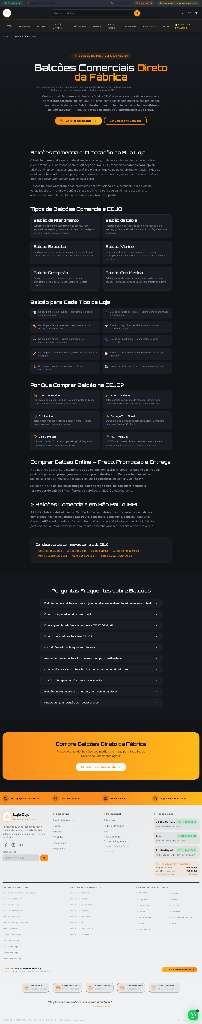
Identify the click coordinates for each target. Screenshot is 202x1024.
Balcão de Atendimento (13, 911)
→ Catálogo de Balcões (49, 550)
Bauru (140, 924)
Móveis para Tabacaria (79, 935)
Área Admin (109, 851)
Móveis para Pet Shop (79, 893)
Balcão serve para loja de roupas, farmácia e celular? (101, 691)
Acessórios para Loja (12, 959)
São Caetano (143, 930)
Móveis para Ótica (77, 923)
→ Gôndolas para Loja (82, 555)
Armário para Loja (10, 953)
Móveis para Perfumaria (79, 917)
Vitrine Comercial (10, 929)
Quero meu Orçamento (101, 767)
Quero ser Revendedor (179, 970)
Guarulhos (175, 894)
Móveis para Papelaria (79, 911)
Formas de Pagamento (117, 841)
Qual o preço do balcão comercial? (101, 614)
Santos (140, 912)
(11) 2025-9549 (187, 822)
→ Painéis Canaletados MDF (52, 555)
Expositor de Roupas (12, 935)
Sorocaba (174, 912)
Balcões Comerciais (12, 905)
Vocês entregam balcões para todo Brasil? (101, 680)
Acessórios (59, 848)
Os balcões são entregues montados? (101, 647)
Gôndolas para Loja (11, 917)
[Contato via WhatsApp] (193, 1015)
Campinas (141, 900)
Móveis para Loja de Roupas (82, 905)
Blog (106, 831)
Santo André (143, 906)
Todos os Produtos (114, 826)
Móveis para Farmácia (79, 899)
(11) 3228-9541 (187, 836)
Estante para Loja (10, 947)
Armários (57, 831)
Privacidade (183, 1020)
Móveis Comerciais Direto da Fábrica (19, 893)
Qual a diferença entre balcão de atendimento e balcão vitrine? (101, 669)
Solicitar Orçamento (78, 120)
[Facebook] (6, 845)
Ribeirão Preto (143, 918)
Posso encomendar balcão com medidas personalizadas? (101, 658)
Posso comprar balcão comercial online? (101, 702)
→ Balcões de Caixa (75, 550)
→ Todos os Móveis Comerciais (114, 555)
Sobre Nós (109, 820)
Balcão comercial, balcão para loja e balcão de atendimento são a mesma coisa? (101, 603)
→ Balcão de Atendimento (124, 550)
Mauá (172, 924)
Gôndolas (58, 837)
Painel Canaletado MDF (13, 899)
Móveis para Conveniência (81, 929)
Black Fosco (59, 843)
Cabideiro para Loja (11, 941)
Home (6, 36)
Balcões (57, 826)
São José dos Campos (180, 918)
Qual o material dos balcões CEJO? (101, 636)
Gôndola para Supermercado (15, 923)
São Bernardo (176, 906)
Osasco (173, 900)
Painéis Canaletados (64, 820)
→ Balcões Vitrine (98, 550)
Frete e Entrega (113, 836)
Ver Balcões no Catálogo (125, 120)
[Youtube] (21, 845)
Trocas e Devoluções (116, 846)
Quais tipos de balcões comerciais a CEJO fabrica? (101, 625)
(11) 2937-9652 (187, 850)
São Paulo (142, 892)
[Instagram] (13, 845)
